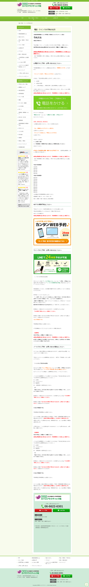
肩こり (20, 109)
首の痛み (21, 134)
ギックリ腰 (21, 96)
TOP (22, 18)
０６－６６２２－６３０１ (41, 121)
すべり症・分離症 (23, 103)
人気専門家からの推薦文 (24, 58)
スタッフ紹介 (44, 18)
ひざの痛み (21, 106)
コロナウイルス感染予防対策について (24, 66)
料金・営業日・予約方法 (33, 18)
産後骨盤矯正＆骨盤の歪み (24, 124)
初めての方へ (22, 36)
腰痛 (20, 99)
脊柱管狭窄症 (22, 90)
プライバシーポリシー (24, 76)
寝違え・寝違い (22, 140)
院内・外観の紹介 (23, 54)
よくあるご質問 (22, 62)
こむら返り (21, 131)
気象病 (20, 137)
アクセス (67, 18)
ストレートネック (23, 143)
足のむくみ (21, 128)
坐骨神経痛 (21, 93)
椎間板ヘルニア (22, 87)
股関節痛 (21, 120)
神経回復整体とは (23, 33)
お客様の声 (55, 18)
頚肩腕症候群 (22, 147)
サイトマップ (22, 70)
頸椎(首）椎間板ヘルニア (24, 113)
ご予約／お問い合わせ (24, 73)
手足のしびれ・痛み (23, 84)
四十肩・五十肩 (22, 117)
